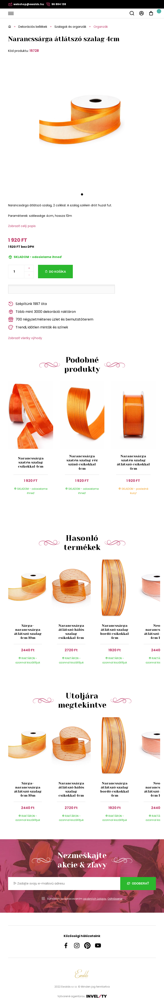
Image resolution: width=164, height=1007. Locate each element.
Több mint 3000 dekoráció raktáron (42, 312)
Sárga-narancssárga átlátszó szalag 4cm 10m (28, 632)
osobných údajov (94, 899)
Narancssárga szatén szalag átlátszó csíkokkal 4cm (133, 462)
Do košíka (57, 271)
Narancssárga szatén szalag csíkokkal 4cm (31, 462)
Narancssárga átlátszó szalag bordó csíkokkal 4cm (114, 632)
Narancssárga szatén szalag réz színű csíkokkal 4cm (82, 462)
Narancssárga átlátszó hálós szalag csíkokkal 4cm (71, 632)
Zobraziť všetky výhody (25, 338)
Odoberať (138, 883)
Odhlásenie (114, 899)
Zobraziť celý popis (22, 226)
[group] (29, 616)
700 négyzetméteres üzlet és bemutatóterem (50, 319)
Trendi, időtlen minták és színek (38, 327)
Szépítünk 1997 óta (27, 304)
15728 (34, 50)
